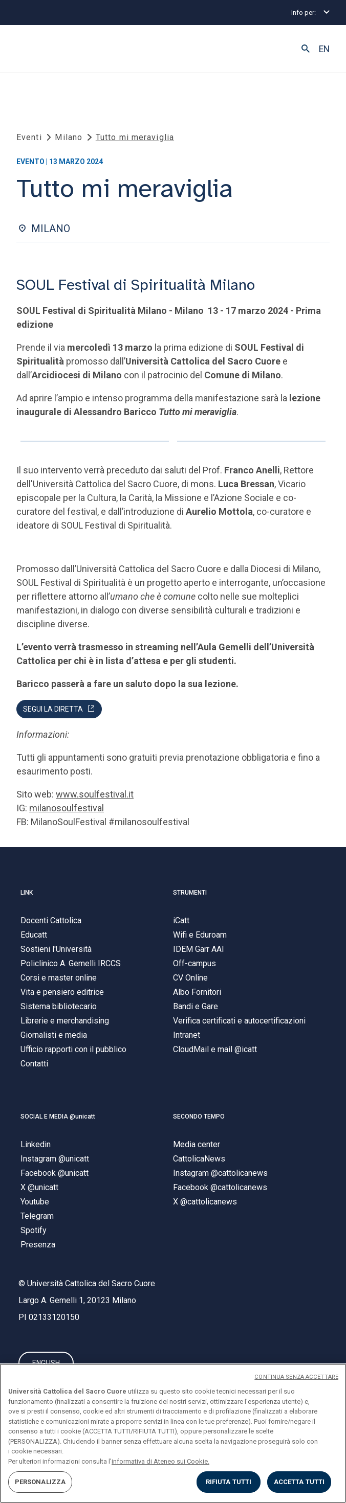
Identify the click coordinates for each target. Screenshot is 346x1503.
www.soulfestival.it (95, 794)
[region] (173, 1433)
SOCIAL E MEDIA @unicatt (57, 1116)
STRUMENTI (190, 892)
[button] (305, 49)
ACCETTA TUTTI (299, 1482)
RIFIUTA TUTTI (229, 1482)
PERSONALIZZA (40, 1482)
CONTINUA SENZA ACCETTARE (296, 1377)
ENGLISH (46, 1363)
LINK (26, 892)
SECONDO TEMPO (199, 1116)
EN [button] (324, 49)
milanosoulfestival (66, 808)
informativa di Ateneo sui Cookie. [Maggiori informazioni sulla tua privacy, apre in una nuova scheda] (160, 1461)
